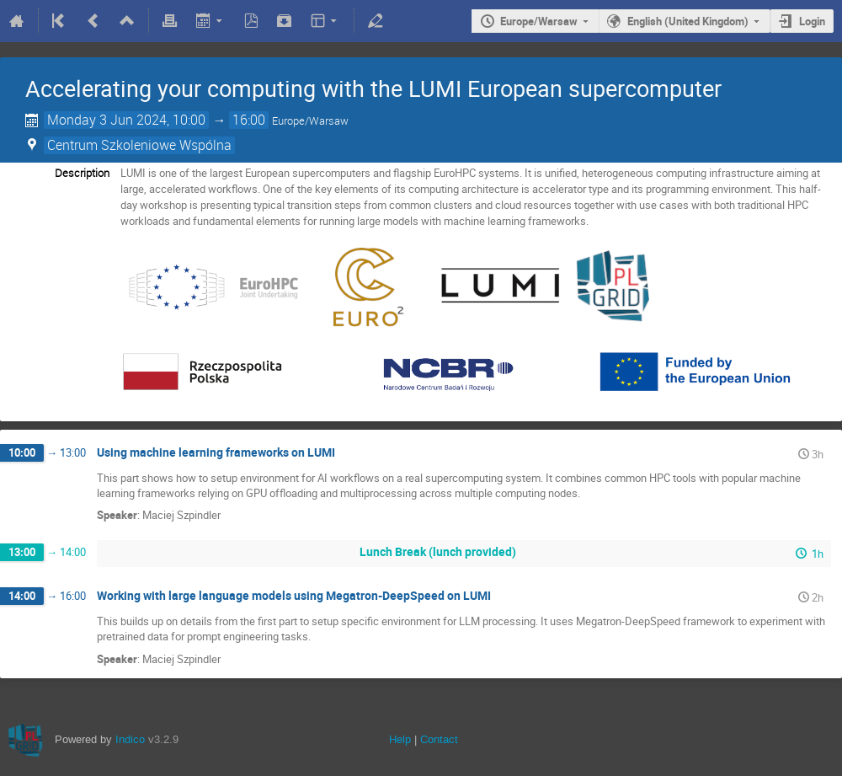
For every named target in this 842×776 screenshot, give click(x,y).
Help (400, 739)
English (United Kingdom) (688, 21)
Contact (439, 739)
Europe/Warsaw (539, 21)
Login (812, 21)
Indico (130, 739)
